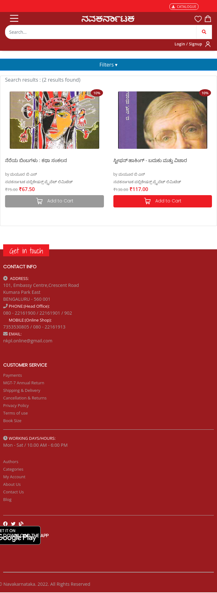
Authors (10, 461)
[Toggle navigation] (13, 17)
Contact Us (13, 492)
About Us (12, 484)
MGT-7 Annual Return (23, 383)
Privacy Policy (16, 405)
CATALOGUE (184, 6)
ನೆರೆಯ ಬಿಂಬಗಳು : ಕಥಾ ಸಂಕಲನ (36, 160)
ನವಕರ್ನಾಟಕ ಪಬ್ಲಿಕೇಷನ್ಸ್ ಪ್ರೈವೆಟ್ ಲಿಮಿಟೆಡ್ (39, 181)
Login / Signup (188, 44)
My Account (14, 477)
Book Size (12, 420)
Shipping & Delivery (21, 390)
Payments (12, 375)
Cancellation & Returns (25, 398)
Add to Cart (162, 201)
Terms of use (15, 413)
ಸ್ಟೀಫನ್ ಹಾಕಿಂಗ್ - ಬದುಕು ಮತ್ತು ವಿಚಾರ (150, 160)
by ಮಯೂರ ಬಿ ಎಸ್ (21, 174)
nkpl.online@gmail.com (27, 341)
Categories (13, 469)
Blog (7, 499)
